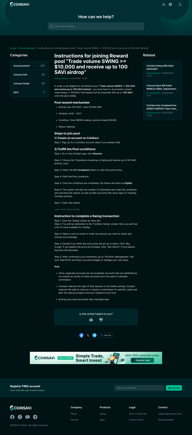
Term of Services (137, 413)
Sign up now (174, 388)
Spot (102, 419)
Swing (103, 413)
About (74, 413)
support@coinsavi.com (170, 413)
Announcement (27, 48)
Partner (74, 419)
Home (13, 48)
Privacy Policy (136, 419)
